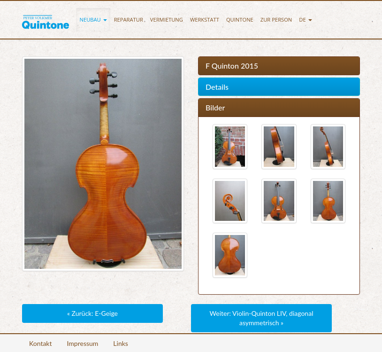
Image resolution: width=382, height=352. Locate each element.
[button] (93, 19)
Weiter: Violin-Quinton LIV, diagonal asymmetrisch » (261, 318)
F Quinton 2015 (232, 66)
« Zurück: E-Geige (92, 313)
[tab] (279, 66)
